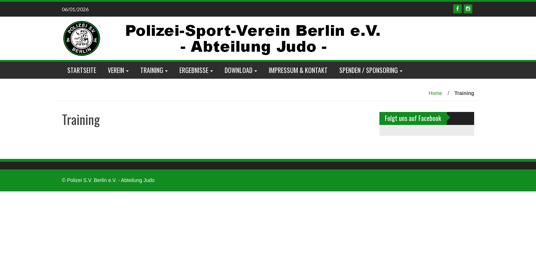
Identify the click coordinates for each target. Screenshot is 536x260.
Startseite (81, 70)
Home (435, 93)
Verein (116, 70)
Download (238, 70)
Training (151, 70)
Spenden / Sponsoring (368, 70)
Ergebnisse (193, 70)
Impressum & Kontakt (298, 70)
